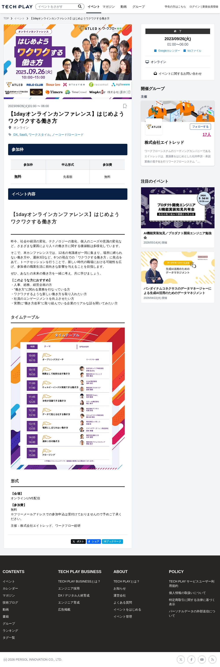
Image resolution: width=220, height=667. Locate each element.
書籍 (6, 616)
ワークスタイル (39, 134)
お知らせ (120, 588)
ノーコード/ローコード (68, 134)
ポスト (78, 541)
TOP (6, 18)
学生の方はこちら (175, 6)
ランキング (10, 630)
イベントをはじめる (127, 609)
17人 (207, 134)
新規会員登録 (210, 6)
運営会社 (120, 595)
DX (15, 134)
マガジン (9, 595)
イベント (19, 18)
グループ (9, 623)
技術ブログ (10, 602)
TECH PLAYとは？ (127, 581)
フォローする (200, 126)
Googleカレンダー (167, 50)
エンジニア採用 (69, 588)
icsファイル (192, 50)
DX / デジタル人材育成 (74, 595)
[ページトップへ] (17, 6)
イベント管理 (123, 616)
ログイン (194, 6)
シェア (93, 541)
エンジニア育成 (69, 602)
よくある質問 (123, 602)
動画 (6, 609)
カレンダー (10, 588)
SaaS (23, 134)
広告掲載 (64, 609)
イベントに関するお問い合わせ (178, 73)
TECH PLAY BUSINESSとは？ (79, 581)
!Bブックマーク (112, 541)
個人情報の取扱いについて (187, 593)
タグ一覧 (9, 637)
